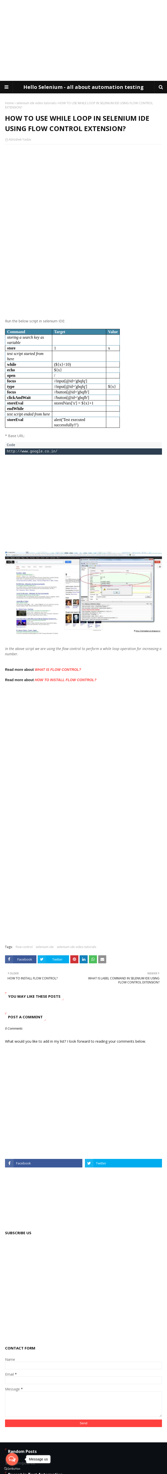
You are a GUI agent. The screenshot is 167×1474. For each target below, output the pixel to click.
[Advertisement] (86, 40)
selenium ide (45, 947)
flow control (24, 947)
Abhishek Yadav (20, 139)
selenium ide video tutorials (36, 103)
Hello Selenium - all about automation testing (83, 87)
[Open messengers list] (12, 1459)
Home (9, 103)
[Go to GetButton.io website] (12, 1468)
